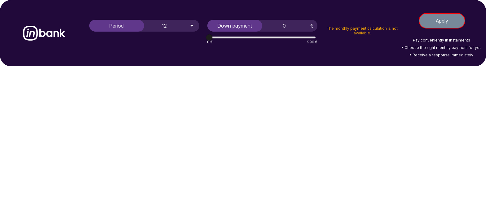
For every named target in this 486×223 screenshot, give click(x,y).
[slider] (209, 37)
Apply (442, 21)
